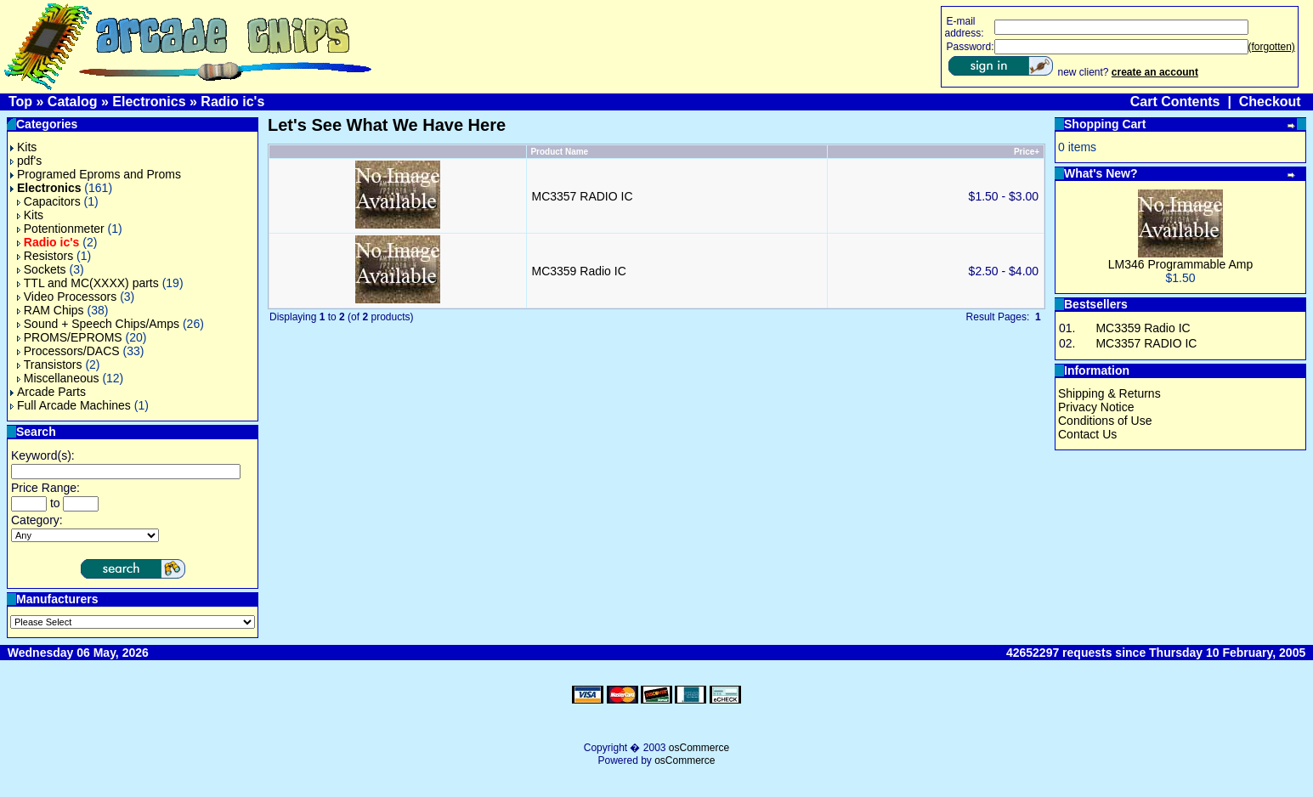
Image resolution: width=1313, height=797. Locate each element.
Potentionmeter (61, 228)
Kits (23, 147)
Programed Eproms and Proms (95, 174)
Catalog (73, 101)
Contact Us (1087, 434)
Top (20, 101)
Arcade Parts (48, 391)
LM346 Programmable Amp (1180, 264)
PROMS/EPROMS (69, 337)
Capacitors (49, 201)
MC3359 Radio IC (578, 271)
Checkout (1270, 101)
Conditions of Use (1105, 420)
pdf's (26, 160)
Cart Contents (1175, 101)
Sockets (41, 269)
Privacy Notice (1096, 407)
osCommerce (699, 748)
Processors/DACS (68, 351)
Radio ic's (232, 101)
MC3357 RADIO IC (581, 196)
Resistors (45, 256)
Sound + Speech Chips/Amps (98, 324)
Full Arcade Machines (70, 405)
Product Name (559, 151)
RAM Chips (50, 310)
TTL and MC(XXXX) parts (88, 283)
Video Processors (66, 296)
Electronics (148, 101)
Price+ (1026, 151)
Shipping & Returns (1109, 393)
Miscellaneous (58, 378)
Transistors (49, 364)
